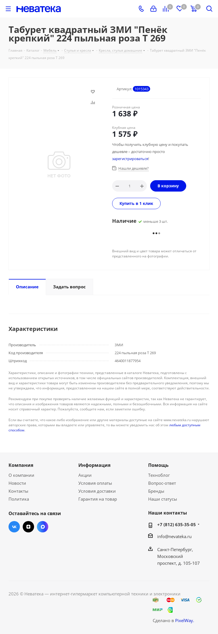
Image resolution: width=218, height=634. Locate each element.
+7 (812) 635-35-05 (176, 524)
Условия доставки (97, 491)
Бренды (156, 491)
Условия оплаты (95, 483)
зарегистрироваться (130, 158)
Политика (19, 499)
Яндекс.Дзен (28, 526)
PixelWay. (184, 620)
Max (42, 526)
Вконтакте (14, 526)
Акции (85, 475)
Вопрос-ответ (162, 483)
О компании (21, 475)
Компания (21, 465)
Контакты (18, 491)
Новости (17, 483)
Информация (94, 465)
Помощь (158, 465)
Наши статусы (162, 499)
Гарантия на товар (97, 499)
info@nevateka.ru (174, 536)
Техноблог (159, 475)
